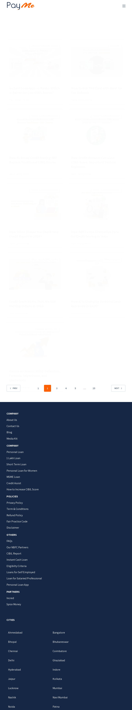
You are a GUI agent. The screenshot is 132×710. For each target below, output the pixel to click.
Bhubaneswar (16, 646)
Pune (11, 692)
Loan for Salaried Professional (24, 583)
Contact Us (13, 430)
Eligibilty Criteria (16, 570)
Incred (10, 602)
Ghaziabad (53, 655)
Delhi (11, 655)
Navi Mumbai (15, 683)
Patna (88, 683)
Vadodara (52, 692)
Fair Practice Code (17, 526)
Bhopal (89, 637)
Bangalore (53, 637)
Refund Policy (15, 519)
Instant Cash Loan (17, 564)
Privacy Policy (15, 507)
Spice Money (14, 609)
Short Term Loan (16, 469)
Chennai (51, 646)
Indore (12, 664)
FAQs (9, 545)
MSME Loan (13, 481)
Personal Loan (15, 456)
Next (118, 392)
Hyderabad (91, 655)
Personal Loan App (18, 589)
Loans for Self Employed (21, 576)
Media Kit (12, 443)
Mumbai (51, 674)
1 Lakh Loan (13, 462)
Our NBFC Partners (17, 551)
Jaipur (50, 664)
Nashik (89, 674)
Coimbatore (92, 646)
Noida (50, 683)
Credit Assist (14, 487)
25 (94, 392)
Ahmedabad (15, 637)
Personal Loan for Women (22, 475)
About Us (12, 424)
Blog (9, 437)
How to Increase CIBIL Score (23, 494)
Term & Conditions (18, 513)
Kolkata (89, 664)
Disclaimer (13, 532)
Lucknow (13, 674)
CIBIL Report (14, 558)
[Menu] (123, 6)
